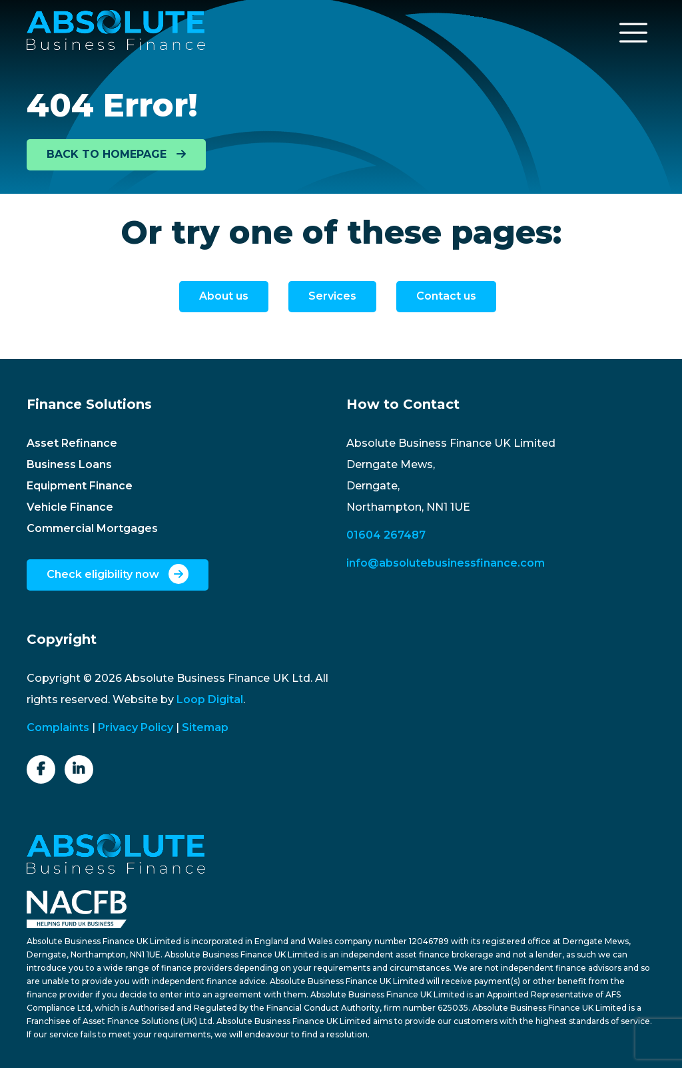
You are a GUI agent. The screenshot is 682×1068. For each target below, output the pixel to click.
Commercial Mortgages (92, 528)
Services (332, 296)
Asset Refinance (72, 443)
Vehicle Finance (70, 507)
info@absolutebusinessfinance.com (445, 563)
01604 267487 (386, 535)
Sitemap (205, 727)
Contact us (446, 296)
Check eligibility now (117, 574)
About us (223, 296)
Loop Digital (209, 699)
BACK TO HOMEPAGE (116, 154)
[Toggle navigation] (633, 32)
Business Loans (69, 464)
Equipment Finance (80, 485)
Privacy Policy (135, 727)
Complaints (58, 727)
